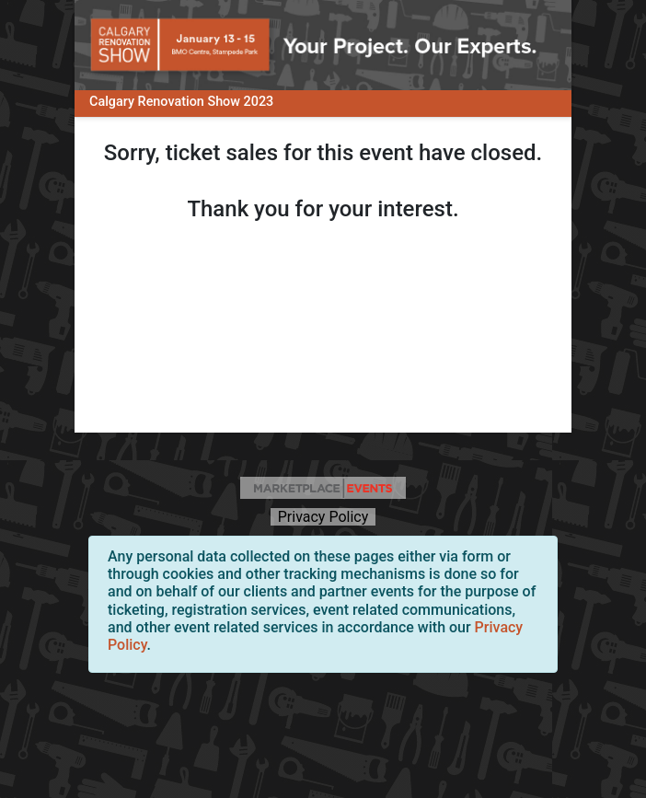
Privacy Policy (323, 517)
